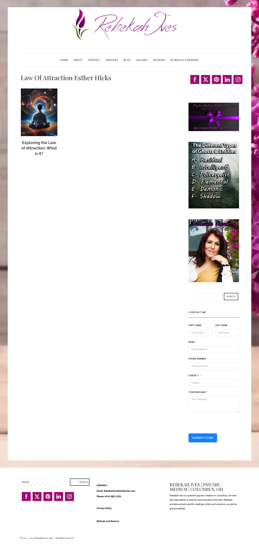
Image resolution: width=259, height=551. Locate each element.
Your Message (197, 392)
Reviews (159, 60)
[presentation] (215, 423)
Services (112, 60)
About (78, 60)
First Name (194, 325)
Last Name (221, 325)
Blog (127, 60)
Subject (193, 375)
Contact (94, 60)
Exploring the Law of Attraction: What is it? (39, 148)
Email (191, 341)
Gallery (142, 60)
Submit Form (202, 438)
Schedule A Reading (184, 60)
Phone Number (197, 358)
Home (64, 60)
